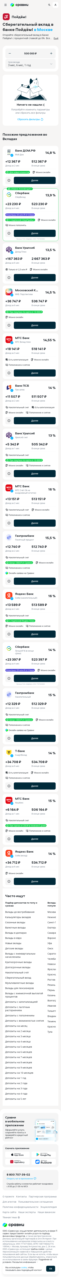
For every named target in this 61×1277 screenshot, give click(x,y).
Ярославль (53, 969)
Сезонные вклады (15, 922)
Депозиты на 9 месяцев (18, 1067)
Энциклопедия (48, 1206)
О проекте (8, 1196)
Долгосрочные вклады (17, 967)
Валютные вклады (15, 927)
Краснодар (53, 974)
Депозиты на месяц (16, 1025)
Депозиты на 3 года (16, 1088)
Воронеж (52, 938)
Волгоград (53, 1000)
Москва (51, 911)
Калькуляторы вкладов (18, 917)
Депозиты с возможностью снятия (24, 1020)
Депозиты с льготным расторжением (17, 1008)
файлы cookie (37, 1249)
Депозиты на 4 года (16, 1093)
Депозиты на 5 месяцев (18, 1046)
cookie (24, 1267)
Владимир (53, 1016)
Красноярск (54, 1026)
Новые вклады (13, 943)
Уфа (49, 943)
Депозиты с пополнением (19, 1015)
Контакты (21, 1196)
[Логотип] (30, 1225)
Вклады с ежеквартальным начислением (20, 955)
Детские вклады (14, 948)
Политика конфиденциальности (20, 1206)
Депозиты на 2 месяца (18, 1031)
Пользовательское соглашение (35, 1201)
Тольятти (52, 1010)
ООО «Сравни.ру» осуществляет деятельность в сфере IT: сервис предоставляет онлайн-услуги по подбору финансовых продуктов (30, 1233)
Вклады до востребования (19, 911)
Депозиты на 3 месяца (18, 1036)
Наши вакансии (46, 1212)
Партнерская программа (43, 1196)
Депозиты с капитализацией (21, 1001)
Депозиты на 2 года (16, 1083)
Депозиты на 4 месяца (18, 1041)
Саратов (52, 953)
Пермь (51, 990)
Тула (49, 1031)
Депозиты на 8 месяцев (18, 1062)
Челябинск (53, 958)
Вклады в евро (13, 938)
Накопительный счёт (17, 972)
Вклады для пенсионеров (19, 988)
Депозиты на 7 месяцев (18, 1057)
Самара (51, 932)
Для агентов (9, 1201)
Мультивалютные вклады (19, 982)
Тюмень (51, 1021)
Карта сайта (9, 1212)
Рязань (51, 984)
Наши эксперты (27, 1212)
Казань (51, 995)
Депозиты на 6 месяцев (18, 1051)
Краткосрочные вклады (18, 962)
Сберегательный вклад (18, 977)
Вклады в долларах (16, 932)
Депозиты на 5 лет (15, 1098)
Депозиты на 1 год (15, 1078)
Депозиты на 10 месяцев (19, 1072)
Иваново (52, 1005)
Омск (50, 948)
